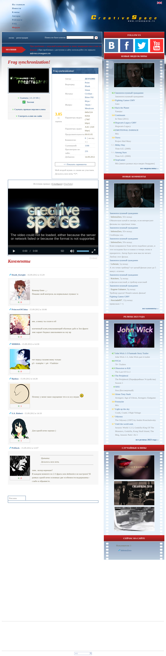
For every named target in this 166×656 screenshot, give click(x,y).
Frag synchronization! (63, 71)
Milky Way (120, 145)
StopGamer (120, 160)
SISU (117, 386)
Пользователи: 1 (123, 545)
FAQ (14, 24)
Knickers (115, 278)
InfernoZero (116, 217)
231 (86, 151)
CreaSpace (57, 184)
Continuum (120, 115)
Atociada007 (116, 300)
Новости (16, 8)
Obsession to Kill (122, 368)
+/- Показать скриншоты (75, 164)
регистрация (22, 37)
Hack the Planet (122, 107)
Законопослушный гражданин (129, 93)
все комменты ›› (150, 308)
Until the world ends (124, 424)
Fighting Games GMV (125, 100)
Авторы (16, 16)
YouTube (68, 184)
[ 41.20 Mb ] (29, 98)
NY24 (118, 361)
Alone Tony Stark (123, 394)
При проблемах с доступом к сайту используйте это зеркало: (67, 50)
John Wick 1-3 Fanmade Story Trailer (131, 353)
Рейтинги (17, 20)
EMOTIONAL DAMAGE (126, 130)
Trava (117, 137)
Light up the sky (122, 409)
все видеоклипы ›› (149, 168)
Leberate (115, 264)
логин (11, 37)
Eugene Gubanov (118, 289)
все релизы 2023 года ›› (147, 439)
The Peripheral (121, 375)
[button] (93, 258)
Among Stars (121, 152)
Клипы (16, 12)
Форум (16, 27)
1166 (87, 145)
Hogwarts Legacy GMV (125, 122)
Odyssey (119, 416)
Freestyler (119, 401)
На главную (18, 4)
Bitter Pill (89, 97)
